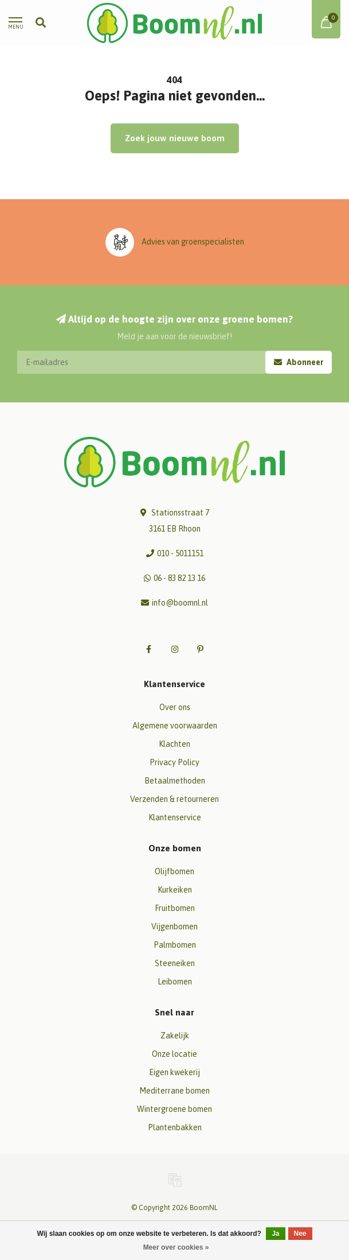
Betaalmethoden (174, 780)
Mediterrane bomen (174, 1090)
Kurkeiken (175, 889)
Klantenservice (174, 817)
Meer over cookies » (176, 1247)
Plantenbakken (175, 1127)
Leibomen (175, 981)
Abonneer (298, 362)
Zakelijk (174, 1035)
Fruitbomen (175, 908)
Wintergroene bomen (174, 1109)
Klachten (174, 744)
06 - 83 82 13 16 (179, 578)
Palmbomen (175, 944)
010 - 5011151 (180, 553)
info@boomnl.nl (180, 602)
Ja (275, 1234)
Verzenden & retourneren (174, 799)
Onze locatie (174, 1054)
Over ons (174, 707)
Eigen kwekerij (174, 1072)
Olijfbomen (174, 871)
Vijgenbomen (174, 926)
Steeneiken (175, 963)
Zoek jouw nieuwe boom (175, 138)
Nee (300, 1234)
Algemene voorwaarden (174, 725)
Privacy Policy (174, 762)
